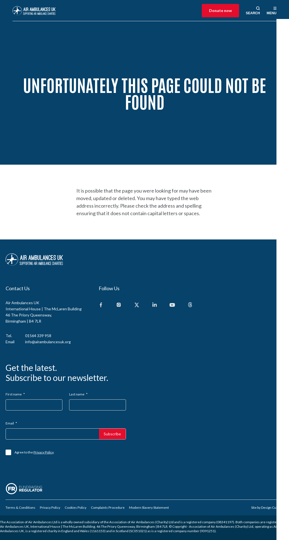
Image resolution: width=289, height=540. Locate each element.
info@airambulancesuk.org (48, 341)
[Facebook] (101, 305)
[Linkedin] (154, 305)
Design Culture (272, 507)
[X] (136, 305)
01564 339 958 (38, 335)
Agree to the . (34, 452)
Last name (78, 394)
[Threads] (190, 305)
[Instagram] (118, 305)
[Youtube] (172, 305)
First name (15, 394)
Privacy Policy (43, 452)
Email (11, 423)
